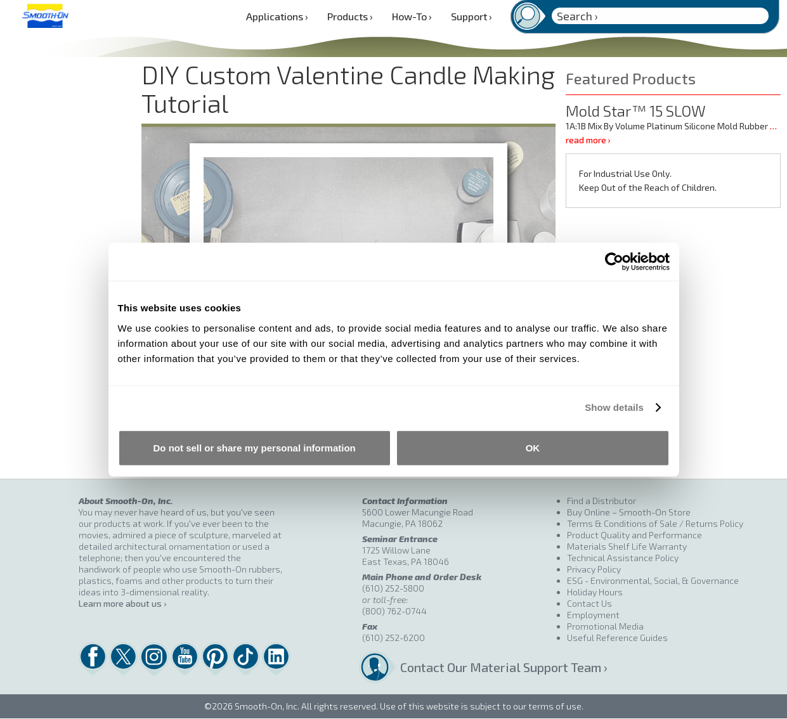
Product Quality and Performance (634, 534)
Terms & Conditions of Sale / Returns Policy (655, 523)
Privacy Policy (594, 569)
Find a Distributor (601, 500)
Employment (593, 614)
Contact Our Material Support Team (483, 667)
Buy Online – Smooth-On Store (629, 512)
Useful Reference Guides (617, 637)
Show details (614, 407)
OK (533, 447)
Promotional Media (605, 626)
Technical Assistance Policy (623, 557)
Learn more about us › (122, 603)
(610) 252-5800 (393, 588)
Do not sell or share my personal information (254, 447)
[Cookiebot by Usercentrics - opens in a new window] (614, 261)
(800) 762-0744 (394, 611)
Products (350, 16)
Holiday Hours (595, 591)
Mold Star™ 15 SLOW (636, 110)
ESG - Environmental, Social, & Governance (653, 580)
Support (471, 16)
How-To (412, 16)
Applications (277, 16)
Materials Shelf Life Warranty (627, 546)
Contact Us (589, 603)
